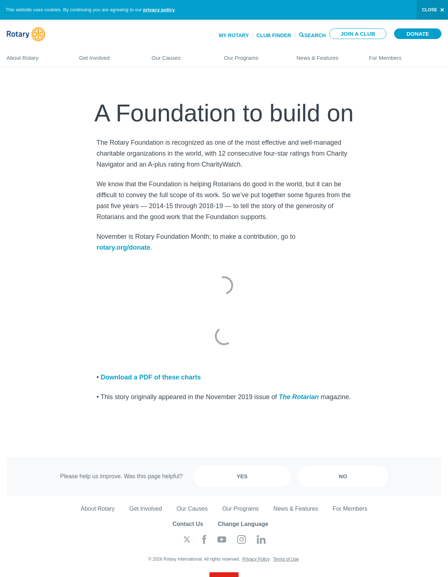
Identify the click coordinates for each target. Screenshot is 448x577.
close (429, 9)
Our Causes (180, 55)
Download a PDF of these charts (151, 377)
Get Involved (108, 55)
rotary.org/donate (123, 247)
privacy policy (159, 9)
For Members (405, 55)
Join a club (358, 34)
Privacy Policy (256, 559)
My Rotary (234, 35)
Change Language (243, 524)
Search (315, 34)
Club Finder (273, 35)
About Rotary (35, 55)
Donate (417, 34)
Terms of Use (286, 559)
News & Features (325, 55)
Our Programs (253, 55)
